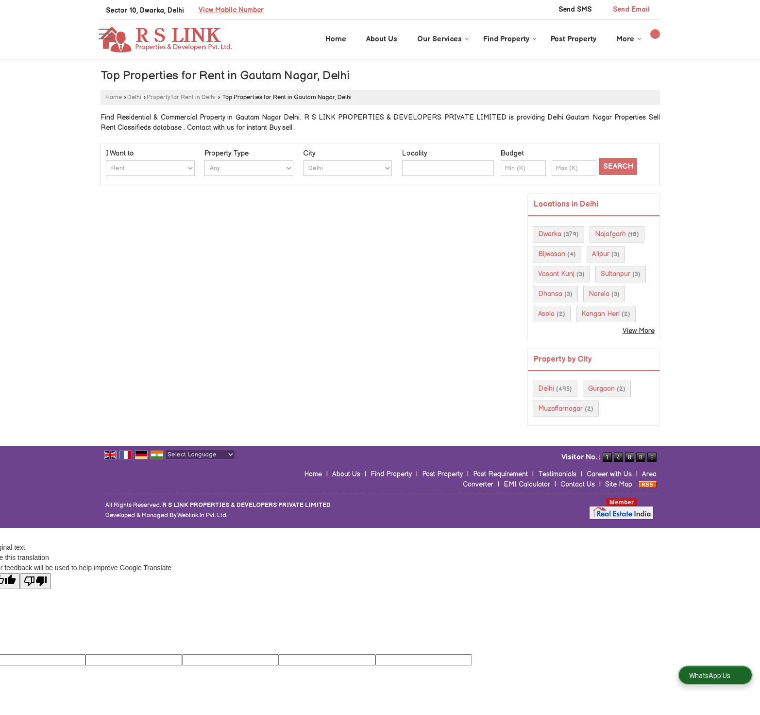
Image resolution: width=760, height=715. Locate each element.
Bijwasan (551, 254)
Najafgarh (610, 234)
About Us (381, 39)
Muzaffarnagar (560, 408)
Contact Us (577, 484)
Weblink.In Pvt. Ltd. (202, 515)
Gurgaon (601, 388)
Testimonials (557, 474)
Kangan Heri (600, 314)
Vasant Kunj (556, 274)
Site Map (618, 484)
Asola (546, 314)
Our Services (443, 39)
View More (639, 331)
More (629, 39)
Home (335, 39)
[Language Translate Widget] (200, 454)
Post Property (573, 39)
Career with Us (609, 474)
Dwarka (549, 234)
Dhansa (550, 294)
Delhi (134, 97)
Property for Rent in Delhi (181, 97)
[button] (231, 10)
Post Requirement (500, 474)
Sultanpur (615, 274)
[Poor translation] (35, 581)
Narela (599, 294)
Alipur (600, 254)
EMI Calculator (527, 484)
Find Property (510, 39)
